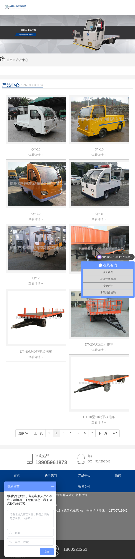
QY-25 (36, 149)
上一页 (38, 433)
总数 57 (23, 433)
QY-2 (36, 278)
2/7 (115, 433)
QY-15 (99, 149)
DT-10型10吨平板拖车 (99, 417)
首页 (10, 60)
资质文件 (84, 486)
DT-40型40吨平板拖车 (36, 351)
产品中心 (22, 60)
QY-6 (99, 213)
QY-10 (36, 213)
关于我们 (51, 475)
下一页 (102, 433)
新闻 (118, 475)
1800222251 (68, 549)
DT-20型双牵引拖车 (99, 344)
